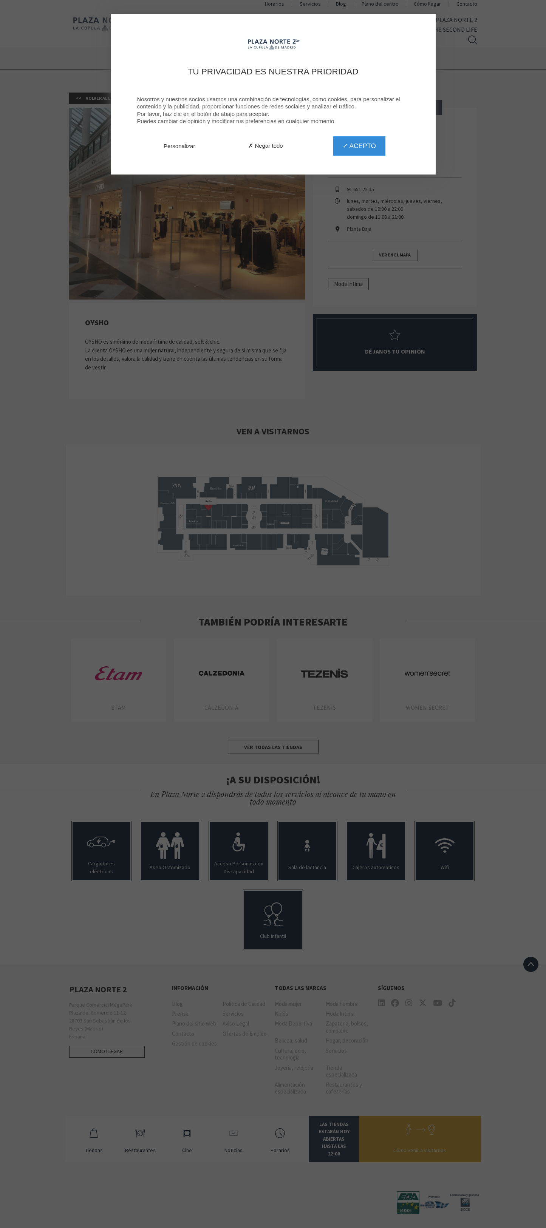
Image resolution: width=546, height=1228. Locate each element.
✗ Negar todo (265, 145)
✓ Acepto (359, 146)
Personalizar (179, 146)
